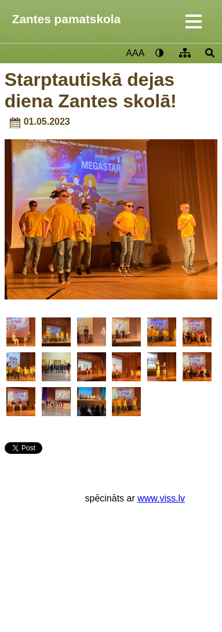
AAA (135, 53)
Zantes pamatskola (66, 19)
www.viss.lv (161, 498)
